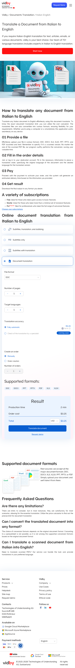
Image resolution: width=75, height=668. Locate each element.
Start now (37, 51)
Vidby (5, 15)
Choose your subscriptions (12, 209)
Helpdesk (6, 590)
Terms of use (45, 594)
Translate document (37, 428)
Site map (6, 594)
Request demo (37, 434)
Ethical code (44, 598)
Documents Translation (22, 15)
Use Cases (44, 587)
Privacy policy (45, 590)
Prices (4, 587)
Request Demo (59, 5)
